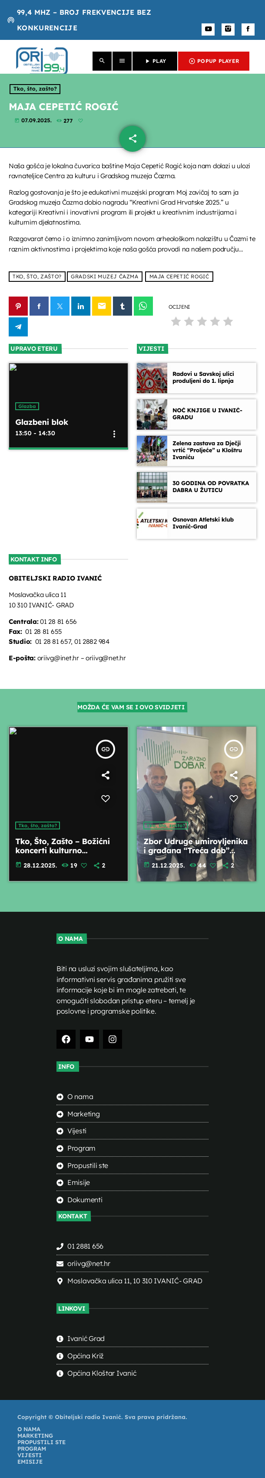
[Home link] (42, 61)
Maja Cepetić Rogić (179, 277)
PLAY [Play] (155, 61)
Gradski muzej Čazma (104, 277)
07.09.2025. (33, 120)
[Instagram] (228, 29)
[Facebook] (248, 29)
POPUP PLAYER (214, 61)
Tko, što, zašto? (35, 89)
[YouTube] (208, 29)
